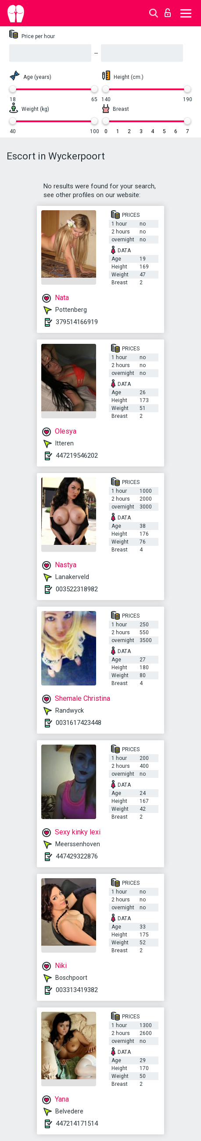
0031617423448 (78, 723)
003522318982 (77, 589)
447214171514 (77, 1123)
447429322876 (77, 856)
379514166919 (77, 322)
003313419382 (77, 990)
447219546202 (77, 455)
